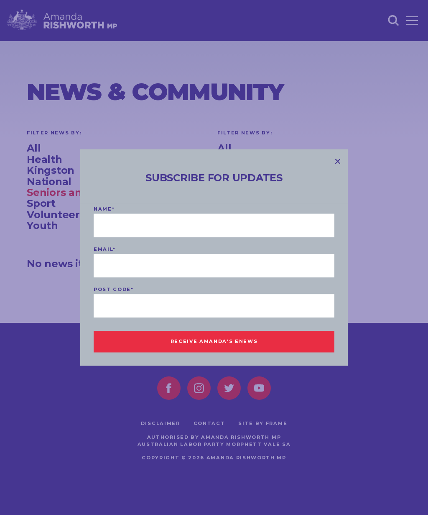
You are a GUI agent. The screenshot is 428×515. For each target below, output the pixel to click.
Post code (114, 290)
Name (104, 209)
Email (105, 249)
